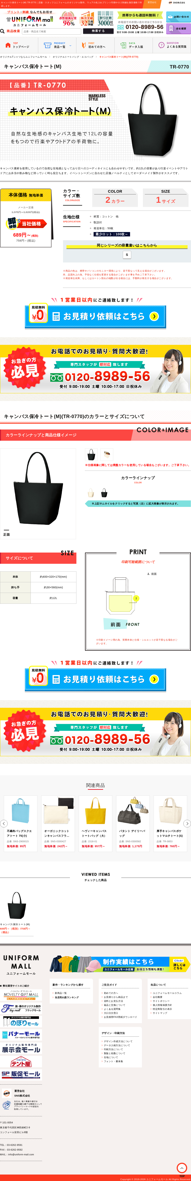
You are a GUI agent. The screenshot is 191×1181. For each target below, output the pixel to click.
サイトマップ (160, 1013)
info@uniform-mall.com (21, 1154)
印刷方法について (113, 1049)
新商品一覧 (61, 993)
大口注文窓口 (111, 1013)
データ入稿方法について (117, 1045)
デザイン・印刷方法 (113, 1033)
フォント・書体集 (113, 1061)
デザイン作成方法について (118, 1041)
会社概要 (157, 997)
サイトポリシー (161, 1001)
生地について (111, 1057)
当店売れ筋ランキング (67, 997)
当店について (158, 984)
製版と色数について (114, 1053)
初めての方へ (111, 993)
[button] (4, 823)
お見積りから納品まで (116, 997)
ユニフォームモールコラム (167, 993)
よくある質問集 (112, 1009)
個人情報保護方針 (162, 1005)
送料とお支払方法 (113, 1001)
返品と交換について (114, 1005)
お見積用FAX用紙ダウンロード (120, 1017)
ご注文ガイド (109, 984)
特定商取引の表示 (162, 1009)
